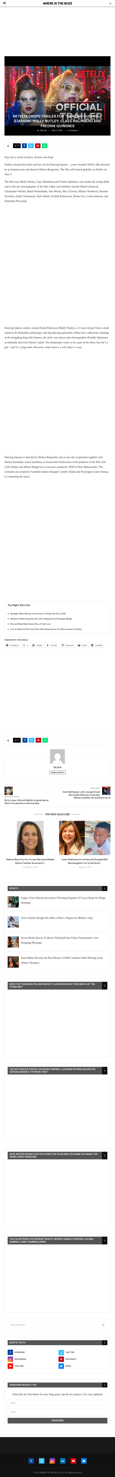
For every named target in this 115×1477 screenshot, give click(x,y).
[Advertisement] (57, 29)
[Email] (83, 1366)
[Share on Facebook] (24, 145)
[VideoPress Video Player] (57, 1024)
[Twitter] (83, 1352)
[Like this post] (18, 145)
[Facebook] (32, 1352)
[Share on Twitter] (31, 145)
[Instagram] (32, 1359)
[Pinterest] (83, 1359)
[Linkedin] (62, 1461)
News (31, 101)
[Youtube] (32, 1366)
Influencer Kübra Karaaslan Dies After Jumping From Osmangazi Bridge (41, 619)
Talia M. (43, 130)
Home (19, 101)
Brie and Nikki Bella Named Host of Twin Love (30, 624)
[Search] (110, 3)
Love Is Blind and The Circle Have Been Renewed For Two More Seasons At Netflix (46, 629)
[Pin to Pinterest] (38, 145)
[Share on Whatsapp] (44, 145)
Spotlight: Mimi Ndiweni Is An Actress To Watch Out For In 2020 (38, 614)
